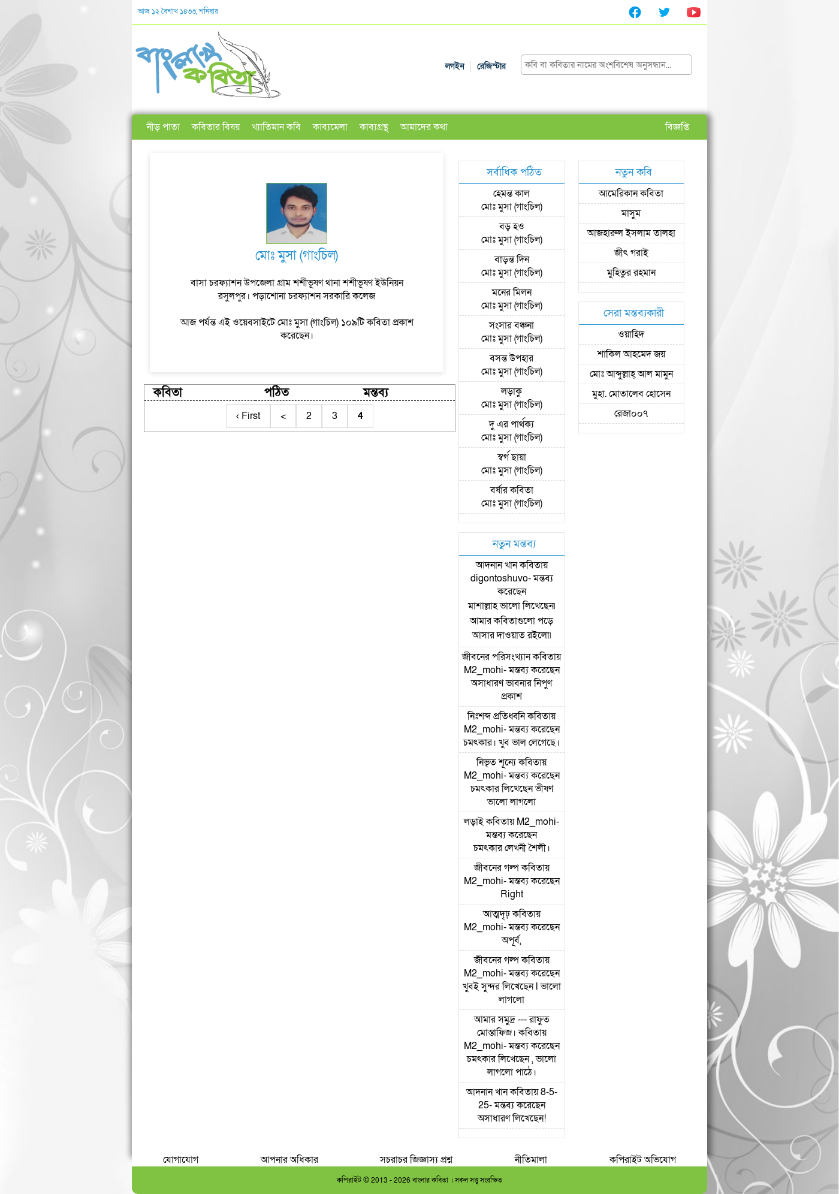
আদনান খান (496, 565)
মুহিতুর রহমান (631, 272)
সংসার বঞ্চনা (511, 325)
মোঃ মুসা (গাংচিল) (511, 206)
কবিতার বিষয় (216, 127)
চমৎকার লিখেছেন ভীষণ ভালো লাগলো (511, 795)
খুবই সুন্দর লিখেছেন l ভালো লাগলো (512, 993)
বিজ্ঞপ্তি (677, 127)
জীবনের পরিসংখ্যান (496, 657)
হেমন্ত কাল (511, 193)
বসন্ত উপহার (511, 358)
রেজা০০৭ (631, 413)
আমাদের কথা (424, 127)
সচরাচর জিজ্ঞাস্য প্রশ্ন (416, 1159)
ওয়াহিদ (631, 334)
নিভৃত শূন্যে (496, 762)
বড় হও (511, 226)
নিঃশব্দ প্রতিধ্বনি (496, 716)
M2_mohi (483, 670)
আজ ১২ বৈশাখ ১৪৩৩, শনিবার (178, 11)
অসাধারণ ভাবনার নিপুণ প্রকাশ (511, 690)
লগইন (454, 66)
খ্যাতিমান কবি (276, 127)
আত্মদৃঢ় (496, 914)
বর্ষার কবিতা (511, 490)
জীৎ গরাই (631, 253)
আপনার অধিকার (289, 1159)
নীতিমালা (531, 1159)
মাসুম (631, 213)
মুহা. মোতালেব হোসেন (631, 393)
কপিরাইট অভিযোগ (642, 1159)
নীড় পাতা (163, 127)
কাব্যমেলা (330, 127)
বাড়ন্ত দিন (511, 259)
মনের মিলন (512, 292)
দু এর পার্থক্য (511, 424)
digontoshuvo (499, 578)
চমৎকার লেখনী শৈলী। (511, 848)
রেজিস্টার (491, 66)
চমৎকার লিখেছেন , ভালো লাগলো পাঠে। (511, 1066)
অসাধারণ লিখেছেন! (512, 1118)
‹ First (248, 416)
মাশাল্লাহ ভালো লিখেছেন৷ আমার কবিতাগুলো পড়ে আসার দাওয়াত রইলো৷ (512, 620)
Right (511, 894)
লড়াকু (511, 391)
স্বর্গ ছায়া (511, 457)
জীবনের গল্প (496, 868)
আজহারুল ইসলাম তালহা (631, 233)
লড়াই (474, 821)
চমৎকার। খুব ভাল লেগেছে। (511, 742)
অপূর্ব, (511, 940)
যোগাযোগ (180, 1159)
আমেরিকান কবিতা (631, 193)
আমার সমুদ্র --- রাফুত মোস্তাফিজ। (512, 1026)
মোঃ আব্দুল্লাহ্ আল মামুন (631, 374)
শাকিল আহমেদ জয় (631, 354)
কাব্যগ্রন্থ (374, 127)
